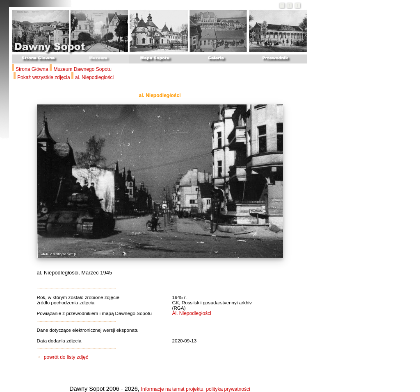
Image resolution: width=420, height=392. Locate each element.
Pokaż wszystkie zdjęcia (44, 77)
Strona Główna (32, 69)
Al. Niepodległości (191, 313)
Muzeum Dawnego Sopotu (82, 69)
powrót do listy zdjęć (62, 357)
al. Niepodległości (94, 77)
